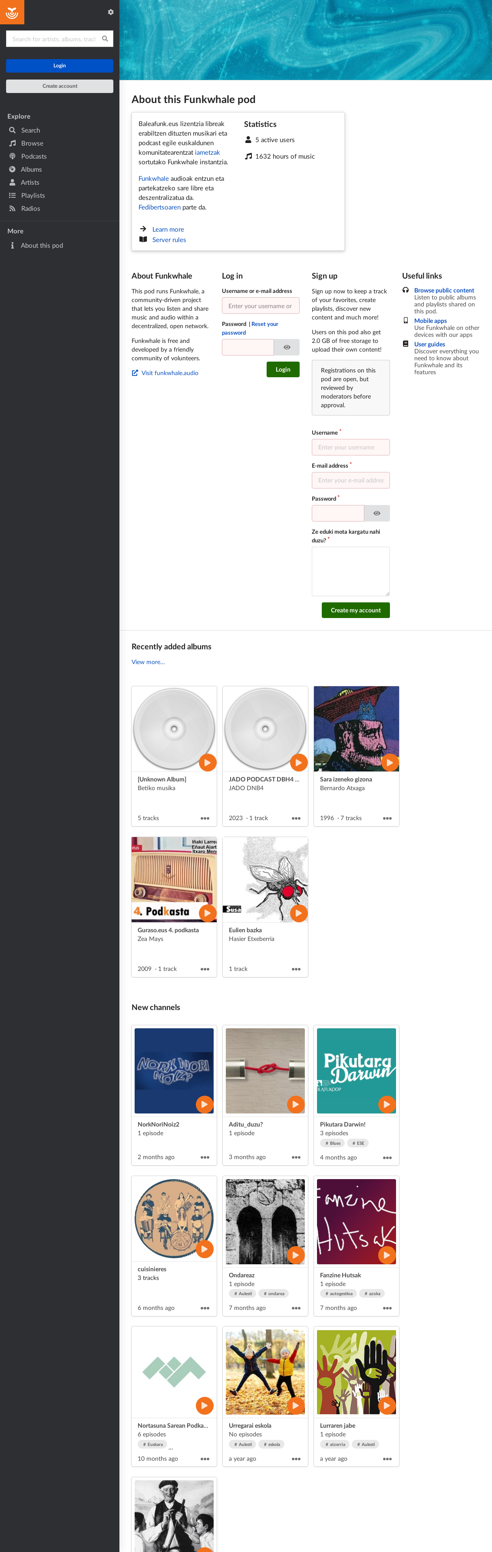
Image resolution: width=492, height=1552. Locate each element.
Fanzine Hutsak (340, 1275)
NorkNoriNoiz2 (158, 1124)
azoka (373, 1293)
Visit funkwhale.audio (165, 372)
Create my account (356, 610)
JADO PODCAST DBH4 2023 (269, 779)
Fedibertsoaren (160, 207)
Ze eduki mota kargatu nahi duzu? (346, 536)
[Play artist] (205, 1104)
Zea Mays (150, 938)
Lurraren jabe (337, 1425)
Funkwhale (154, 178)
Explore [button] (18, 116)
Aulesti (243, 1293)
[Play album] (208, 762)
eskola (272, 1444)
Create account (60, 86)
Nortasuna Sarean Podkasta (174, 1425)
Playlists (27, 195)
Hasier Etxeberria (251, 938)
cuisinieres (152, 1269)
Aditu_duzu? (246, 1124)
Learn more (168, 229)
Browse (26, 143)
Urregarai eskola (250, 1425)
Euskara (153, 1444)
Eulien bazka (245, 930)
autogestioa (339, 1293)
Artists (24, 182)
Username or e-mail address (257, 290)
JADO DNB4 (246, 787)
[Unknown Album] (162, 779)
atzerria (336, 1444)
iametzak (207, 152)
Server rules (169, 239)
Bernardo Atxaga (342, 787)
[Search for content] (59, 38)
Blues (333, 1143)
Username (325, 432)
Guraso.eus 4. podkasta (168, 930)
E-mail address (330, 465)
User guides (429, 344)
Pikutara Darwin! (343, 1124)
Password (250, 328)
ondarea (274, 1293)
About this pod (36, 245)
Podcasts (28, 156)
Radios (24, 208)
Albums (25, 169)
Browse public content (444, 290)
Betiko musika (156, 787)
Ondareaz (241, 1275)
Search (24, 130)
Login (59, 65)
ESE (359, 1143)
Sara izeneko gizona (346, 779)
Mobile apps (430, 320)
